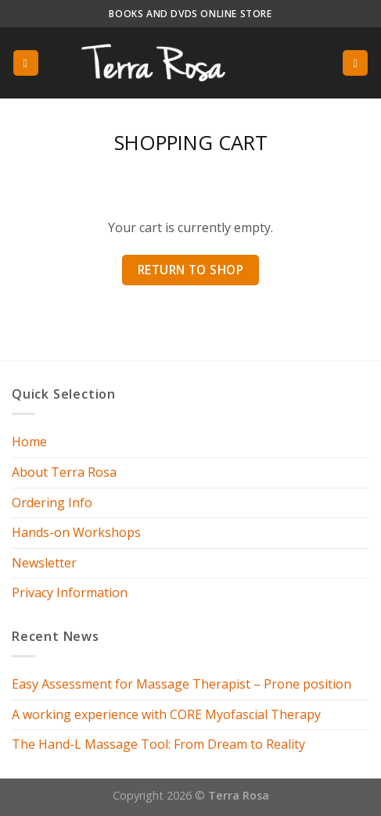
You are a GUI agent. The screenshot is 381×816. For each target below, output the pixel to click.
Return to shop (191, 269)
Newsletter (44, 562)
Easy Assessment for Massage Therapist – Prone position (181, 684)
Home (29, 441)
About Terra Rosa (64, 472)
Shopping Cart (191, 142)
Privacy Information (70, 592)
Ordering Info (52, 502)
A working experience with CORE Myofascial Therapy (166, 714)
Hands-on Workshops (76, 532)
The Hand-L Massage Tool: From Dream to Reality (158, 744)
